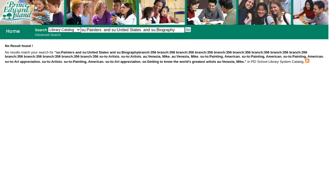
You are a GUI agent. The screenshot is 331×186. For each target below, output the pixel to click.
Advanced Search (48, 35)
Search (41, 30)
